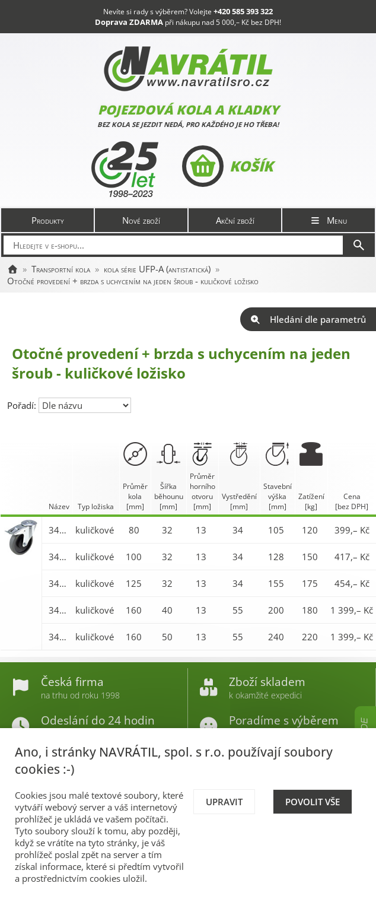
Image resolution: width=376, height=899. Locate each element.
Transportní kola (60, 269)
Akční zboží (235, 220)
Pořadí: (23, 405)
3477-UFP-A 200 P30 (59, 637)
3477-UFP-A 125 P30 (59, 583)
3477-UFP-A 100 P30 (59, 557)
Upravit (224, 802)
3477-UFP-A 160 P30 (59, 610)
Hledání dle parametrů (308, 319)
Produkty (47, 220)
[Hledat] (359, 245)
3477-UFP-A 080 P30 (59, 530)
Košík (227, 166)
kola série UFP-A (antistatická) (157, 269)
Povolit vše (312, 802)
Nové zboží (141, 220)
